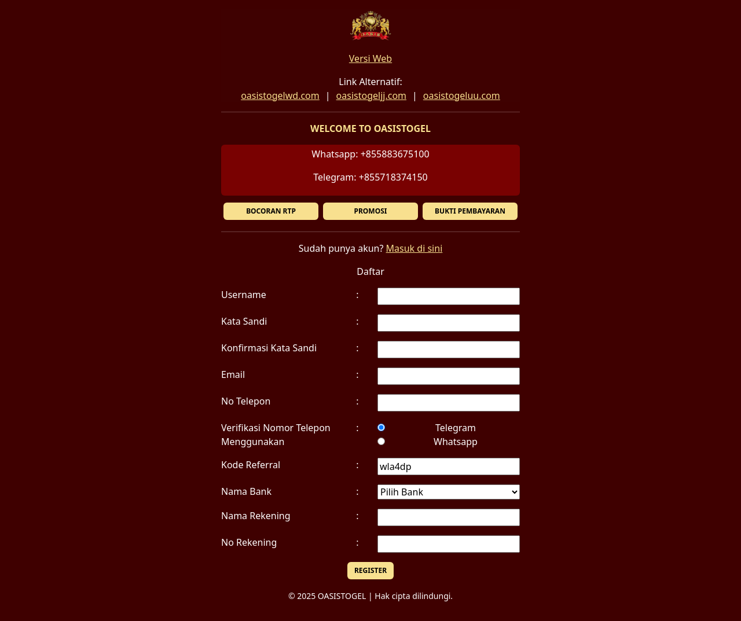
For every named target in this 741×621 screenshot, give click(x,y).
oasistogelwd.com (280, 95)
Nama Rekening (256, 515)
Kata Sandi (244, 321)
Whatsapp (456, 441)
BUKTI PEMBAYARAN (470, 211)
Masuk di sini (414, 248)
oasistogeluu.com (461, 95)
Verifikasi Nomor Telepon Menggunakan (276, 434)
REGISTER (370, 570)
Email (233, 374)
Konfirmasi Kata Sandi (269, 347)
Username (243, 294)
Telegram (455, 427)
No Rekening (249, 542)
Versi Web (370, 58)
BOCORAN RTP (271, 211)
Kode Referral (250, 464)
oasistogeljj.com (371, 95)
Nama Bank (246, 491)
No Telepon (245, 401)
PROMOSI (370, 211)
